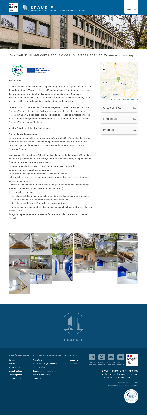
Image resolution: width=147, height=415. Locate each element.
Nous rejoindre (14, 367)
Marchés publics (15, 375)
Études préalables (40, 367)
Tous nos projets (71, 360)
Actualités (13, 363)
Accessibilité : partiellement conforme (123, 386)
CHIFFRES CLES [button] (110, 119)
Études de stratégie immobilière (45, 363)
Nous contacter (15, 378)
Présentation (38, 360)
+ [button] (104, 65)
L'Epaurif (12, 360)
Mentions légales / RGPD (128, 382)
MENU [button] (131, 9)
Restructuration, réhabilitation (44, 371)
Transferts (37, 378)
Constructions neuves (41, 375)
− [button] (104, 70)
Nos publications (15, 371)
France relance (70, 363)
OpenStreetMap (123, 99)
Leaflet (112, 99)
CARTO (135, 99)
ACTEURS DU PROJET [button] (112, 108)
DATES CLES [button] (108, 130)
